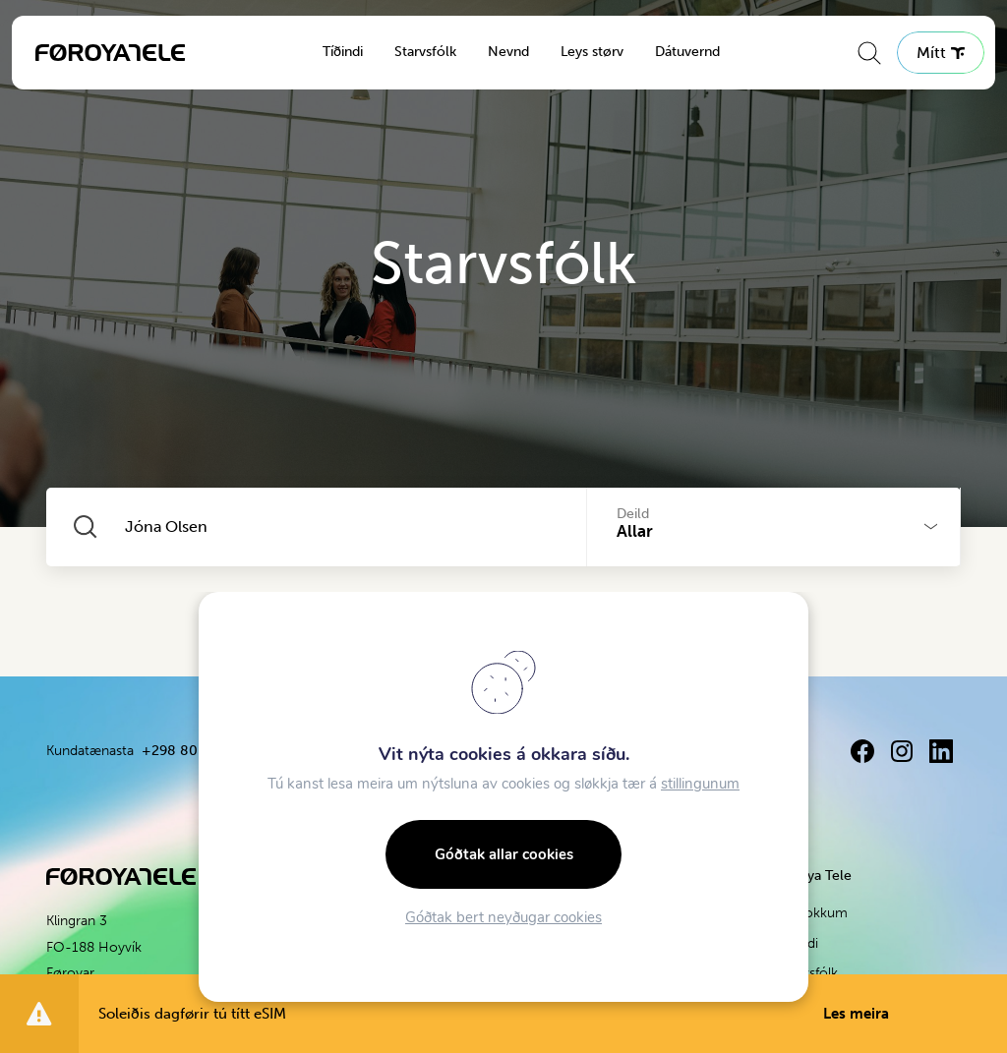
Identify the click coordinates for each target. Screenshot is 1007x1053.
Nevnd (508, 51)
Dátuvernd (687, 51)
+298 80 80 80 (191, 750)
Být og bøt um (608, 943)
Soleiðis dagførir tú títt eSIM (493, 1014)
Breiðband (258, 943)
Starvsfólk (425, 51)
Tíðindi (343, 51)
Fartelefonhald (271, 913)
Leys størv (592, 51)
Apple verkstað (608, 913)
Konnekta (414, 913)
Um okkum (813, 913)
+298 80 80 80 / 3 (645, 750)
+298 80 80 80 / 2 (401, 750)
